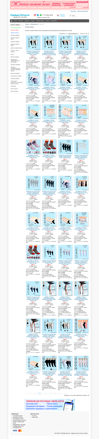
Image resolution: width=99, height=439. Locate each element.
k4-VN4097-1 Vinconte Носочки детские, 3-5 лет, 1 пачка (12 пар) (49, 156)
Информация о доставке (19, 424)
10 (55, 393)
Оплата (32, 20)
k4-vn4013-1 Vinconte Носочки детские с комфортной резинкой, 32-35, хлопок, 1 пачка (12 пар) (65, 336)
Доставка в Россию (18, 417)
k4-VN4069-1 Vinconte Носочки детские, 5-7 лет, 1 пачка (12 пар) (49, 121)
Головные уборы (15, 78)
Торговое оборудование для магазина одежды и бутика (15, 68)
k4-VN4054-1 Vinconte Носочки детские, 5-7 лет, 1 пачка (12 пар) (81, 193)
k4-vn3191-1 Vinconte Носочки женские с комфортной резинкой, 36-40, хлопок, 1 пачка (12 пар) (65, 373)
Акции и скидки (14, 30)
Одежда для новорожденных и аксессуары (15, 61)
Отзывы (47, 20)
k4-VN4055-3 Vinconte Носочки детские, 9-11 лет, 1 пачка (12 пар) (65, 88)
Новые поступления (16, 27)
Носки (12, 54)
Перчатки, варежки (15, 64)
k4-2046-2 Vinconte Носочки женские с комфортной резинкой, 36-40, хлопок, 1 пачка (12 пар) (33, 193)
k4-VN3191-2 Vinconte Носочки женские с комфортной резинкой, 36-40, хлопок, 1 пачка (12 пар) (81, 373)
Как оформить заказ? (18, 418)
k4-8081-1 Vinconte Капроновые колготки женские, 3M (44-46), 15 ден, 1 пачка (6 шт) (49, 298)
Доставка (27, 20)
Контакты (21, 20)
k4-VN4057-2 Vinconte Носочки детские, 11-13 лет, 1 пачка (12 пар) (49, 229)
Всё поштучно (14, 88)
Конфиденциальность (18, 426)
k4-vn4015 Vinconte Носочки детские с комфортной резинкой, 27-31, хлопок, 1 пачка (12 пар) (33, 53)
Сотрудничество (17, 427)
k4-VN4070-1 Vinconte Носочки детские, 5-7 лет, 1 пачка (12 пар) (65, 121)
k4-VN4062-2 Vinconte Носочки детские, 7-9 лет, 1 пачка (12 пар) (65, 229)
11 (58, 393)
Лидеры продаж (15, 32)
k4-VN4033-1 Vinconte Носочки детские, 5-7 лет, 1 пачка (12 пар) (81, 335)
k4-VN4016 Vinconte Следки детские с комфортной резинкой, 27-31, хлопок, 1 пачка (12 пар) (65, 53)
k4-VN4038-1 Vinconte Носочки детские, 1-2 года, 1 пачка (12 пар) (49, 88)
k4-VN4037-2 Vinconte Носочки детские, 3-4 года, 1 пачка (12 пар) (65, 193)
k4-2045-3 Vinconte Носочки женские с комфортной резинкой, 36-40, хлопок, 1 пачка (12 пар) (65, 262)
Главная (27, 24)
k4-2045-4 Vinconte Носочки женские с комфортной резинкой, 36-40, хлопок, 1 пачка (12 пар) (81, 262)
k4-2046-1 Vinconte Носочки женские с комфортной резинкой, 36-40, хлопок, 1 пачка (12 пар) (81, 157)
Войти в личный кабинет (82, 11)
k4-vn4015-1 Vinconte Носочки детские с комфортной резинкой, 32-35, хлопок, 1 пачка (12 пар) (49, 53)
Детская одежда (15, 57)
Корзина (62, 14)
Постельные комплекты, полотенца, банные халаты (16, 82)
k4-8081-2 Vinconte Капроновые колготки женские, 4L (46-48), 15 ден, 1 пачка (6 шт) (65, 298)
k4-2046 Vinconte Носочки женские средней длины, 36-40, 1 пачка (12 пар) (65, 156)
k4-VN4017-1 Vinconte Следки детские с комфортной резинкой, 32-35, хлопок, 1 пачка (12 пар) (81, 53)
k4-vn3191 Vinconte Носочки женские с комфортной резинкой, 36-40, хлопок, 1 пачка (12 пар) (49, 373)
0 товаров (62, 16)
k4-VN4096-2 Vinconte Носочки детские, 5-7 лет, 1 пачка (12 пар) (33, 156)
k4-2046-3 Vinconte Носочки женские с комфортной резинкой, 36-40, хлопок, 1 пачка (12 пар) (49, 193)
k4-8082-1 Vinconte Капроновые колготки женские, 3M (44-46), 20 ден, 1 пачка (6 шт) (81, 298)
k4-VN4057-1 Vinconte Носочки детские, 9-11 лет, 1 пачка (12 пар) (81, 88)
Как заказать (54, 20)
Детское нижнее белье (16, 48)
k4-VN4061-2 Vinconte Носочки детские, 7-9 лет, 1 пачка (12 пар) (33, 121)
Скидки (60, 20)
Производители (34, 24)
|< (26, 393)
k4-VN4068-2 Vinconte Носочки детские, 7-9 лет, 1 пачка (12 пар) (81, 229)
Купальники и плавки (16, 76)
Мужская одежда (15, 41)
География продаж (17, 415)
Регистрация (73, 11)
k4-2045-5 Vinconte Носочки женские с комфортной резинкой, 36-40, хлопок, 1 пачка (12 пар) (33, 298)
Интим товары (14, 91)
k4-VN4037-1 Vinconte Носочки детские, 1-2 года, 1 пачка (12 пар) (33, 88)
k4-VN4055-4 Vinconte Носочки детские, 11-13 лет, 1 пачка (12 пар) (33, 229)
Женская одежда (15, 35)
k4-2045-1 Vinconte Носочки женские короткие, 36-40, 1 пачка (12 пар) (49, 262)
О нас (15, 20)
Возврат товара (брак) (18, 421)
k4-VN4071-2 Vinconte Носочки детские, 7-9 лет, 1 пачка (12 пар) (81, 121)
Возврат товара (40, 20)
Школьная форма (15, 73)
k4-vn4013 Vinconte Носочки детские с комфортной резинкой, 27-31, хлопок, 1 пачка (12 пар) (49, 336)
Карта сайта (35, 417)
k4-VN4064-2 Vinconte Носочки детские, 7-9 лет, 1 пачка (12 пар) (33, 373)
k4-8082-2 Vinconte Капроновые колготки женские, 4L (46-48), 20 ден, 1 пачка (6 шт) (33, 336)
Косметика (13, 86)
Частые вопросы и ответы (19, 420)
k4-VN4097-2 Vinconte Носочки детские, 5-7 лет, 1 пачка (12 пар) (33, 262)
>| (65, 393)
